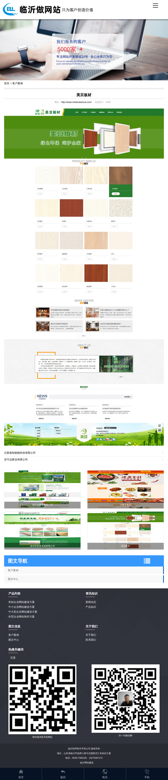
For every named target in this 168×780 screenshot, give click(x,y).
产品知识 (91, 606)
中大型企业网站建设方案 (22, 611)
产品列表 (14, 593)
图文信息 (14, 626)
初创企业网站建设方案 (21, 602)
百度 (13, 657)
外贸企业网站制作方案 (21, 616)
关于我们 (91, 634)
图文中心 (13, 579)
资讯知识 (92, 593)
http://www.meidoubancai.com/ (76, 102)
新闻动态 (91, 602)
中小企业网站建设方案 (21, 606)
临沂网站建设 (86, 762)
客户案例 (17, 83)
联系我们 (91, 639)
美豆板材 (83, 95)
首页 (6, 83)
